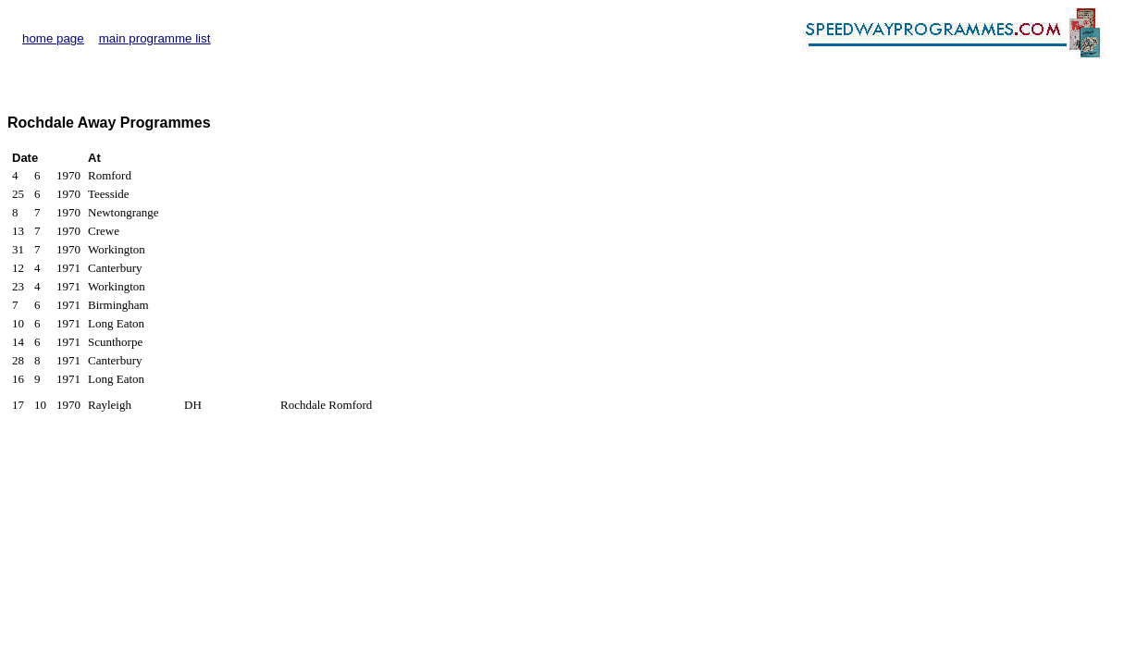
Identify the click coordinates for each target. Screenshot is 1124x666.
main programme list (155, 38)
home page (53, 38)
